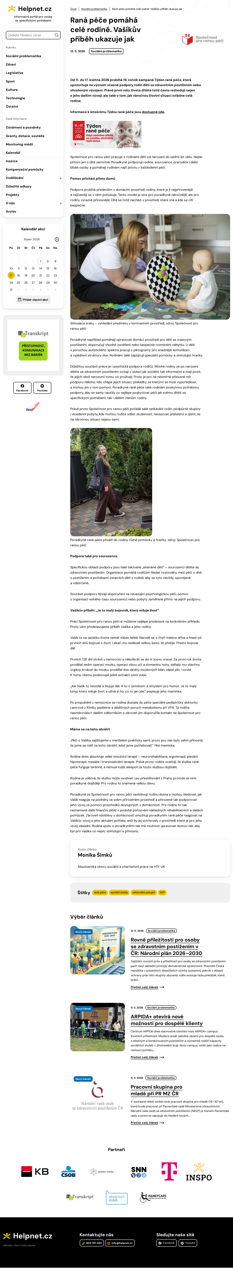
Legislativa (14, 73)
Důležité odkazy (18, 186)
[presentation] (97, 950)
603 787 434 (91, 1244)
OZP (162, 892)
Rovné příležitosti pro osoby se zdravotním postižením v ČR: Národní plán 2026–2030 (166, 946)
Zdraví (11, 64)
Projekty (12, 195)
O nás (10, 203)
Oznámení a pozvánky (23, 127)
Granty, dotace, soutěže (25, 136)
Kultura (12, 90)
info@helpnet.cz (119, 1244)
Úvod (73, 9)
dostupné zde (153, 112)
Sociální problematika (23, 56)
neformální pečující (144, 892)
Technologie (15, 98)
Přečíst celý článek (144, 987)
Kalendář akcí (33, 229)
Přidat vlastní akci (35, 300)
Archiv (11, 211)
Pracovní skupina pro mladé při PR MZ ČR (156, 1090)
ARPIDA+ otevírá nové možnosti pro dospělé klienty (167, 1020)
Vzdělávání (14, 178)
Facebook (22, 388)
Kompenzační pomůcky (25, 169)
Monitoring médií (19, 144)
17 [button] (11, 275)
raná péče (100, 892)
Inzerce (12, 161)
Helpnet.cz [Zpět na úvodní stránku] (37, 8)
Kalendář (13, 153)
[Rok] (38, 239)
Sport (10, 81)
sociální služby (119, 892)
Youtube (42, 388)
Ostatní (12, 106)
